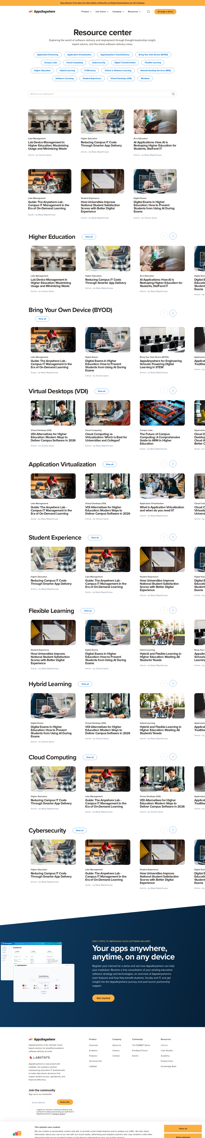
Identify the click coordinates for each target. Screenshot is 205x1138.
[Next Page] (102, 223)
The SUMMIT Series (141, 1045)
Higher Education (42, 70)
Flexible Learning (153, 62)
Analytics (93, 1050)
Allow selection (183, 1122)
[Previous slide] (164, 236)
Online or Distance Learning (118, 70)
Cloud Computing (74, 62)
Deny (183, 1131)
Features (93, 1056)
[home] (42, 11)
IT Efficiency (90, 70)
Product (92, 1039)
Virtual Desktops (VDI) (121, 78)
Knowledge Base (168, 1066)
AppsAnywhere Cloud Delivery (115, 54)
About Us (116, 1045)
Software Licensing (65, 78)
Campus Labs (50, 62)
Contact (116, 1056)
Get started (103, 998)
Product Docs (167, 1061)
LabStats (93, 1066)
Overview (93, 1045)
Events (135, 1056)
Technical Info (95, 1061)
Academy (165, 1056)
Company (116, 1039)
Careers (116, 1050)
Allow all (183, 1114)
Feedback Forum (140, 1050)
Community (137, 1039)
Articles (164, 1045)
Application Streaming (47, 54)
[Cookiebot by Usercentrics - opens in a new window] (17, 1133)
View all (89, 236)
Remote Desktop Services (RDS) (155, 70)
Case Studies (167, 1050)
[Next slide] (173, 236)
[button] (87, 11)
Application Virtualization (79, 54)
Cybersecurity (98, 62)
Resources (166, 1039)
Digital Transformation (125, 62)
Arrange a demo (165, 11)
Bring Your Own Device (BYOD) (153, 54)
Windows (145, 78)
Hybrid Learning (67, 70)
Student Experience (92, 78)
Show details (138, 1131)
